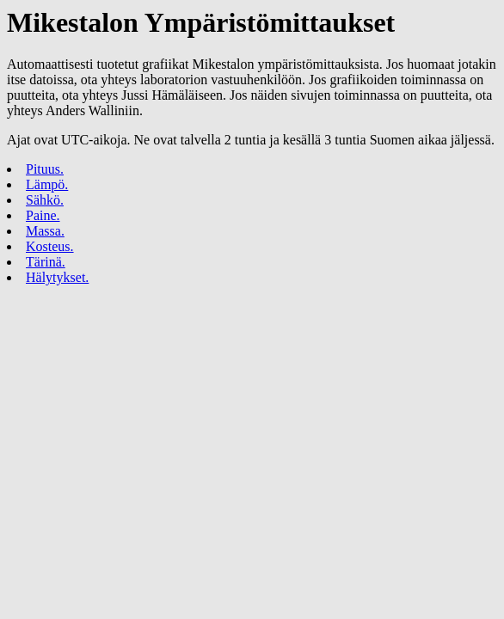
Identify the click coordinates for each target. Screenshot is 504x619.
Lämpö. (47, 184)
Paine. (43, 215)
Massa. (45, 231)
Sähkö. (45, 200)
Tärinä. (45, 261)
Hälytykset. (57, 277)
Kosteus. (50, 246)
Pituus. (45, 169)
